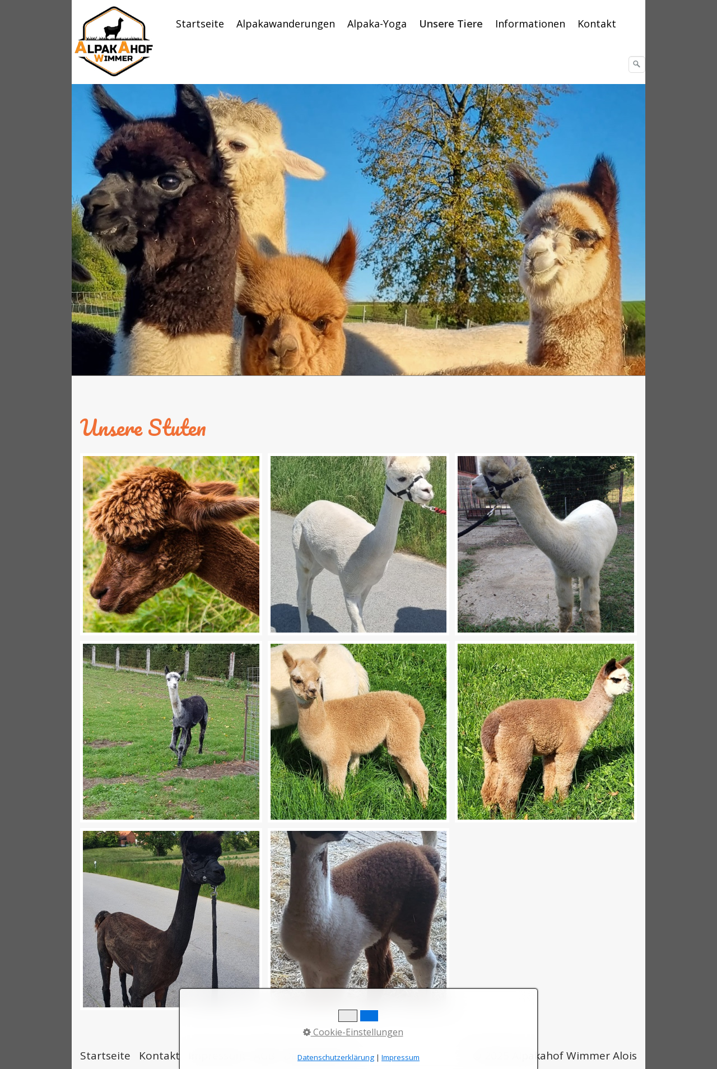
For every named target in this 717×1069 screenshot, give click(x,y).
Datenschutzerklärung (335, 1057)
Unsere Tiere (451, 23)
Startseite (200, 23)
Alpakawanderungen (285, 23)
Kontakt (597, 23)
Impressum (400, 1057)
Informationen (530, 23)
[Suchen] (637, 64)
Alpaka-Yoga (377, 23)
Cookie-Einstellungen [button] (353, 1032)
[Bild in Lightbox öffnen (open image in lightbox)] (171, 544)
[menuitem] (200, 23)
